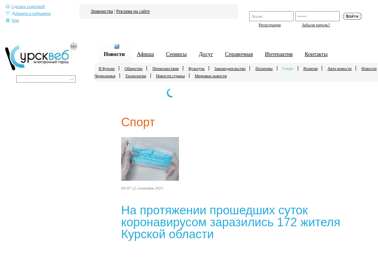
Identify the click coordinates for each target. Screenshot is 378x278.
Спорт (287, 68)
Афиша (145, 54)
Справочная (239, 54)
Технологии (135, 75)
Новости (114, 54)
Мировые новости (211, 75)
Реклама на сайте (133, 11)
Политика (264, 68)
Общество (134, 68)
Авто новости (339, 68)
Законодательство (230, 68)
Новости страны (170, 75)
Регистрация (269, 24)
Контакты (316, 54)
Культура (196, 68)
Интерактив (279, 54)
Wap (12, 20)
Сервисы (176, 54)
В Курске (107, 68)
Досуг (206, 54)
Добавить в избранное (28, 13)
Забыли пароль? (316, 24)
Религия (310, 68)
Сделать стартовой (25, 6)
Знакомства (102, 11)
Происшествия (165, 68)
